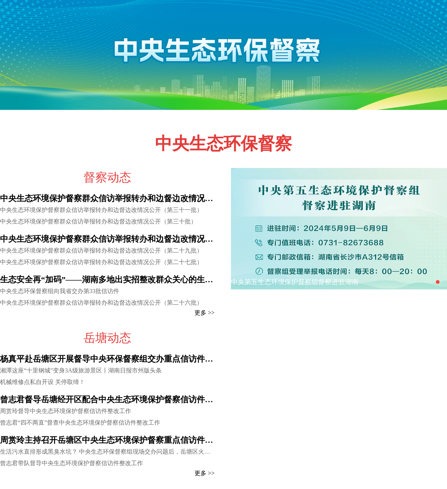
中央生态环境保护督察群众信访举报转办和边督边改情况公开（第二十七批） (101, 262)
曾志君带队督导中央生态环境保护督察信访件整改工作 (71, 463)
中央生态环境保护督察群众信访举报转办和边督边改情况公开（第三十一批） (101, 210)
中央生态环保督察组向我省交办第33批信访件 (59, 291)
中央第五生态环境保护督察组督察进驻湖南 (294, 282)
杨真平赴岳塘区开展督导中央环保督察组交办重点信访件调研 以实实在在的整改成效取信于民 (107, 358)
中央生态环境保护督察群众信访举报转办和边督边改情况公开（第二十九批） (101, 250)
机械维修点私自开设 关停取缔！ (42, 382)
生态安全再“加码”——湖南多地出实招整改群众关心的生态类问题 (107, 279)
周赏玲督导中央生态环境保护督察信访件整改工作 (65, 411)
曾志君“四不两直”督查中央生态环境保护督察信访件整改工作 (80, 422)
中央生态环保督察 (223, 143)
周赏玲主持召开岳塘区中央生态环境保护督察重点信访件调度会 (107, 440)
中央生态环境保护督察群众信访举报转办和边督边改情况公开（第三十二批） (107, 198)
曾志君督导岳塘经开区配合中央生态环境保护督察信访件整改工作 (107, 399)
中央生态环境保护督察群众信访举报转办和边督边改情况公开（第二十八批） (107, 239)
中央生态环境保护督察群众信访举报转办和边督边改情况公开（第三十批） (98, 221)
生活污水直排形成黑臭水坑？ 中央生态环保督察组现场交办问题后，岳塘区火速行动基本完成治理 (107, 451)
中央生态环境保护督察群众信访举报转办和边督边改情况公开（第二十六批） (101, 302)
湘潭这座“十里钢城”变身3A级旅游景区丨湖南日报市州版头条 (81, 370)
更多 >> (204, 312)
